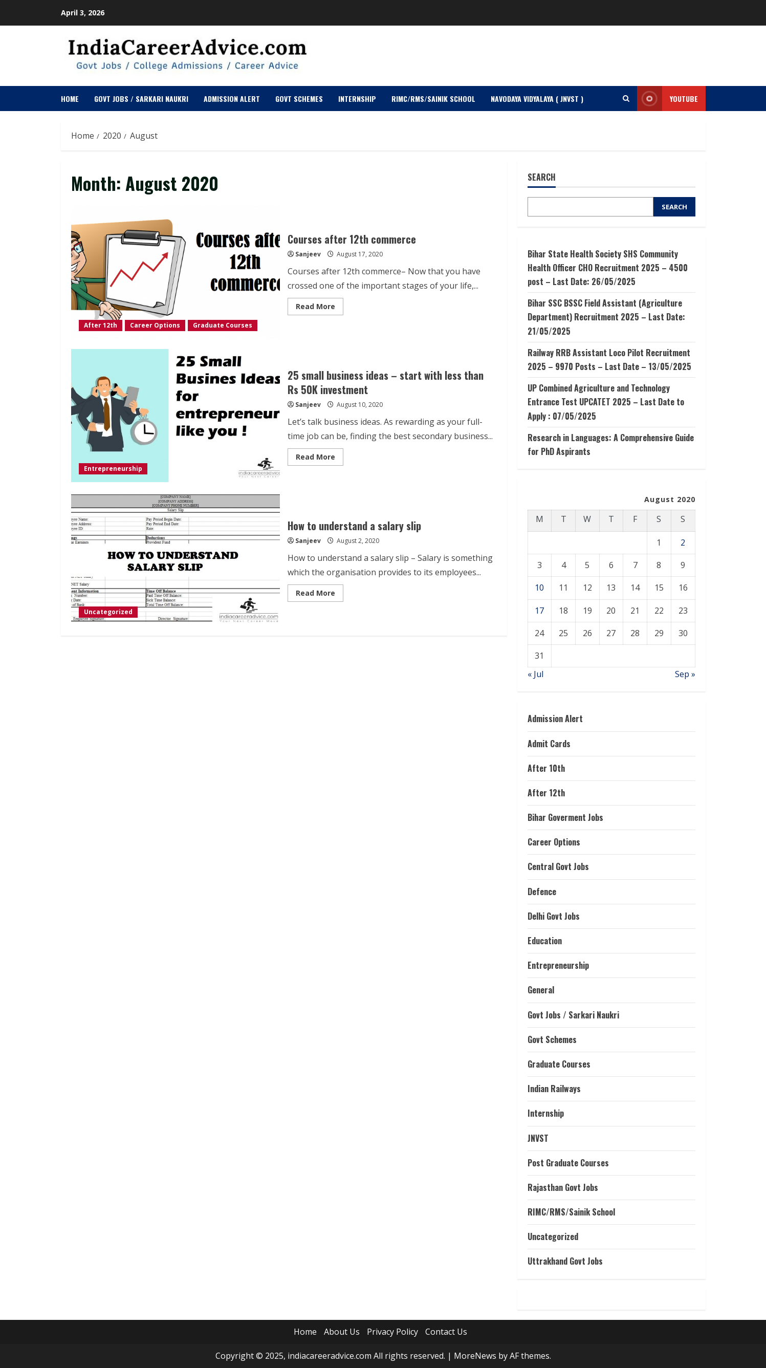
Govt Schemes (299, 98)
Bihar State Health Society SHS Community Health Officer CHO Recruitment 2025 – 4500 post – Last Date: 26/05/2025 (608, 268)
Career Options (155, 325)
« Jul (535, 674)
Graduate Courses (222, 325)
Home (70, 98)
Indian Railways (554, 1088)
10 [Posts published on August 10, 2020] (539, 587)
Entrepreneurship (113, 468)
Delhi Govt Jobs (554, 916)
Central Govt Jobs (558, 866)
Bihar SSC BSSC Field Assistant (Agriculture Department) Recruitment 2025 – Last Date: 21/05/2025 (606, 317)
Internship (357, 98)
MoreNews (475, 1355)
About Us (342, 1331)
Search (542, 177)
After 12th (100, 325)
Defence (542, 891)
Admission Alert (232, 98)
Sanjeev (308, 254)
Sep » (685, 674)
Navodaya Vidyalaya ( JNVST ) (537, 98)
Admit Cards (549, 743)
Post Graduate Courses (568, 1163)
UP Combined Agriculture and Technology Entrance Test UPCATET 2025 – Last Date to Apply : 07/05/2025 (606, 402)
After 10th (546, 768)
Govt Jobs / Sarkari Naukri (141, 98)
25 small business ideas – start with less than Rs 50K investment (175, 415)
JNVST (538, 1138)
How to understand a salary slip (175, 558)
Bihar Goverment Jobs (565, 817)
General (541, 990)
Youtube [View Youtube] (667, 98)
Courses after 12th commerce (175, 272)
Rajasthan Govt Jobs (563, 1187)
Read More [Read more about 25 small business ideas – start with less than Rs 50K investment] (319, 458)
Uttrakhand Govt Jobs (565, 1261)
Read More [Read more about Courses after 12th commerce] (319, 308)
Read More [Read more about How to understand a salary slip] (319, 595)
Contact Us (446, 1331)
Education (545, 941)
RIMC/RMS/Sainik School (433, 98)
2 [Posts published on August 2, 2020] (683, 542)
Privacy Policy (392, 1331)
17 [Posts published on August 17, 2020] (539, 610)
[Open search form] (626, 98)
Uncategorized (108, 611)
